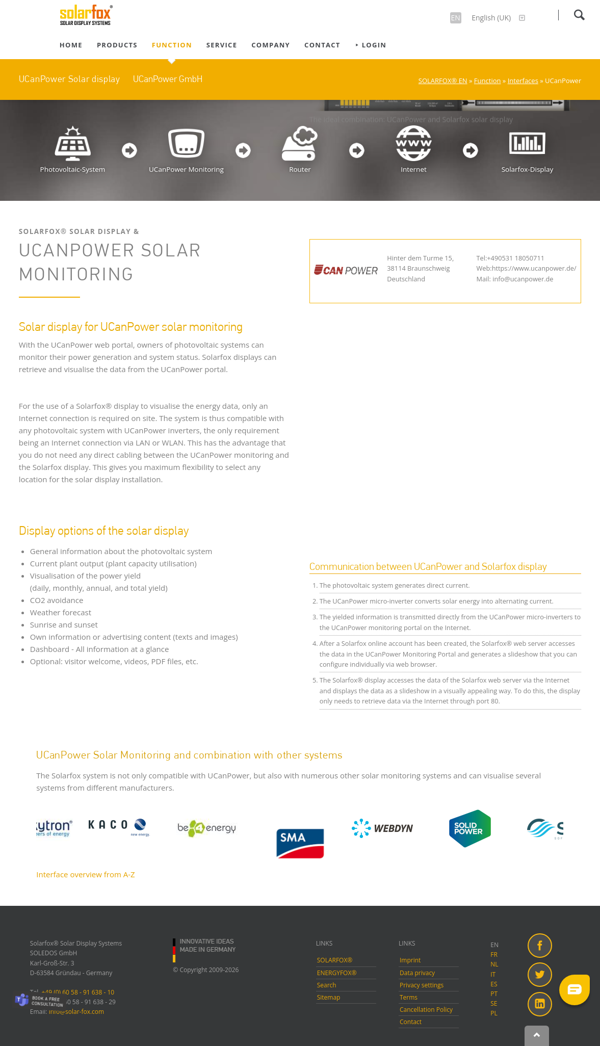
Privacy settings (422, 985)
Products (117, 44)
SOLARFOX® (335, 960)
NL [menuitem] (494, 964)
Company (270, 44)
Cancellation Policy (426, 1009)
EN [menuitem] (494, 944)
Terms (409, 997)
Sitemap (329, 997)
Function (172, 44)
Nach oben (537, 1036)
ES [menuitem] (493, 984)
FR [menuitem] (494, 954)
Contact (322, 44)
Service (221, 44)
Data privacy (417, 973)
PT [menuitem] (494, 993)
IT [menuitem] (492, 974)
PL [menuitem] (493, 1013)
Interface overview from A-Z (85, 874)
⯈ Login (370, 44)
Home (71, 44)
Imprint (410, 960)
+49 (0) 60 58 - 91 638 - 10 (78, 992)
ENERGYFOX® (337, 973)
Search (579, 15)
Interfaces (523, 80)
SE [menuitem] (493, 1003)
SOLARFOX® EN (443, 80)
